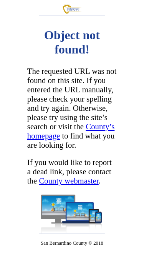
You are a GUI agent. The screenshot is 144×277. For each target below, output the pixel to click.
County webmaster (68, 180)
